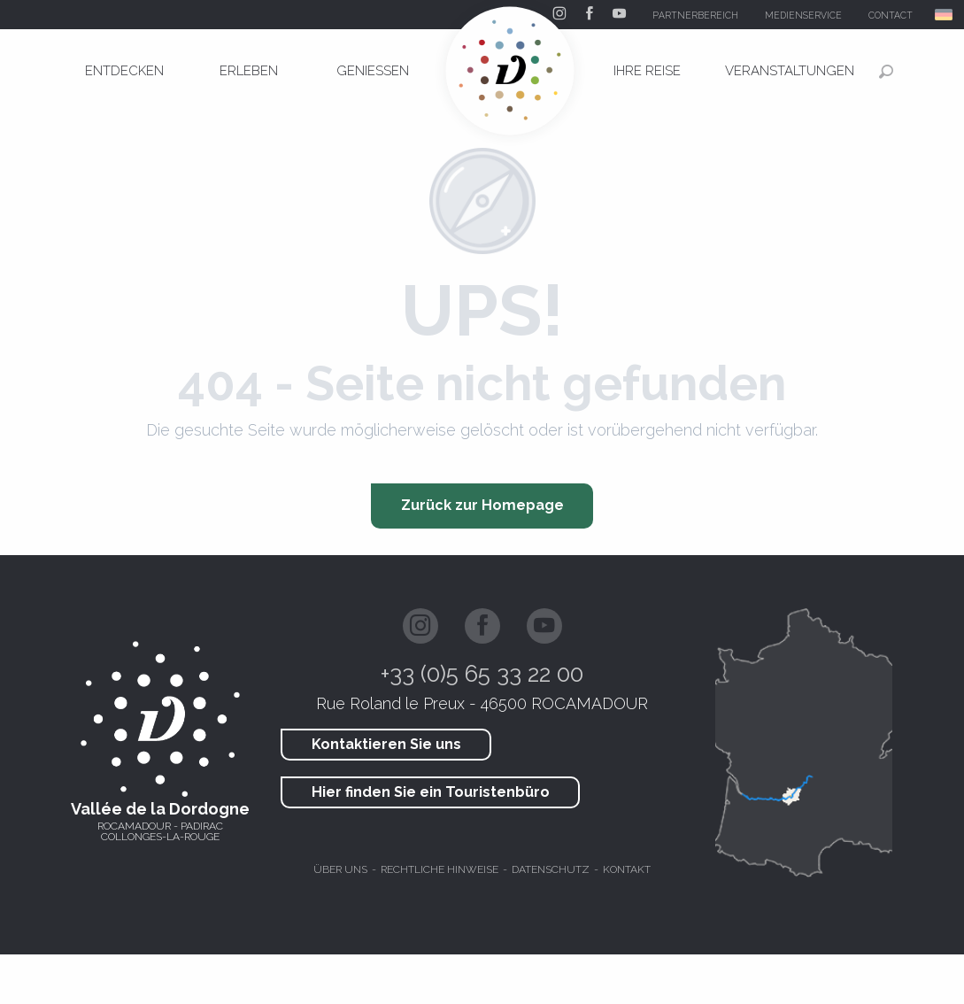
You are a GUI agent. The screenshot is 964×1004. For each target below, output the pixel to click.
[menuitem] (125, 70)
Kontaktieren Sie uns (386, 744)
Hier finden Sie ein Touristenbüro (431, 792)
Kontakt (627, 869)
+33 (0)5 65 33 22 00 (482, 673)
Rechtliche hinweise (439, 869)
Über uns (340, 869)
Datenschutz (551, 869)
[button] (945, 14)
